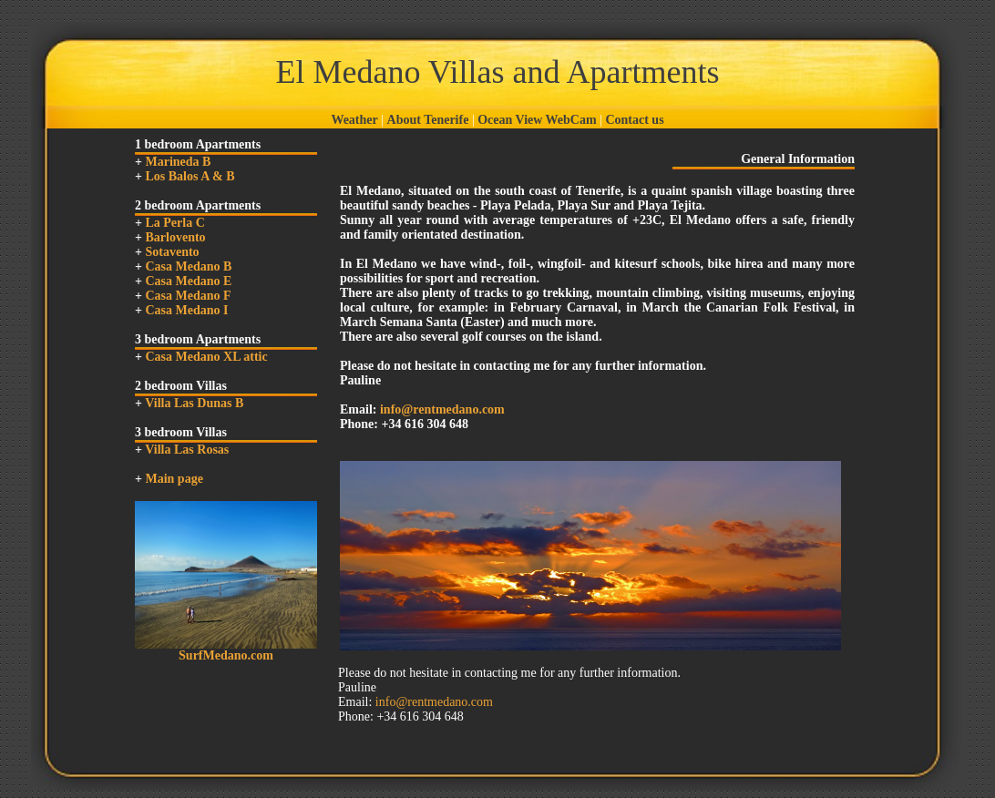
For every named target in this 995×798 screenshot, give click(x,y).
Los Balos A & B (189, 176)
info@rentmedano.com (442, 409)
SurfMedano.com (226, 655)
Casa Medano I (186, 310)
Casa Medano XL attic (206, 356)
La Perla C (174, 223)
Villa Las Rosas (187, 449)
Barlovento (175, 237)
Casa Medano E (188, 281)
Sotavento (172, 252)
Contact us (634, 120)
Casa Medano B (188, 266)
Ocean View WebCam (536, 120)
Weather (354, 120)
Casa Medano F (188, 295)
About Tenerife (428, 120)
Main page (173, 479)
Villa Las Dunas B (194, 403)
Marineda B (177, 162)
